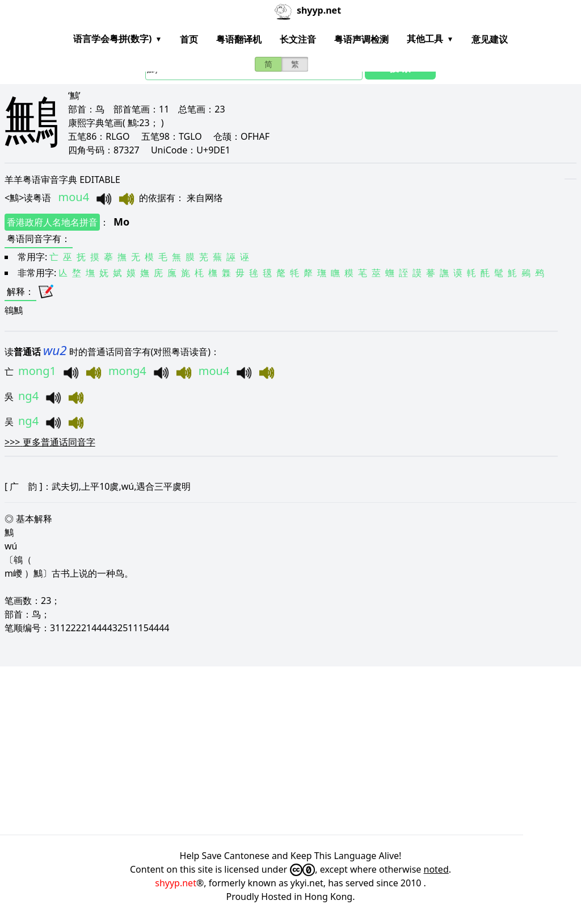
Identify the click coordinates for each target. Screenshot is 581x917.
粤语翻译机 (239, 39)
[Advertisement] (290, 750)
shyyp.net (175, 883)
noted (436, 869)
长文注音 (298, 39)
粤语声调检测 (361, 39)
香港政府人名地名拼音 (52, 222)
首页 (189, 39)
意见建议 (489, 39)
